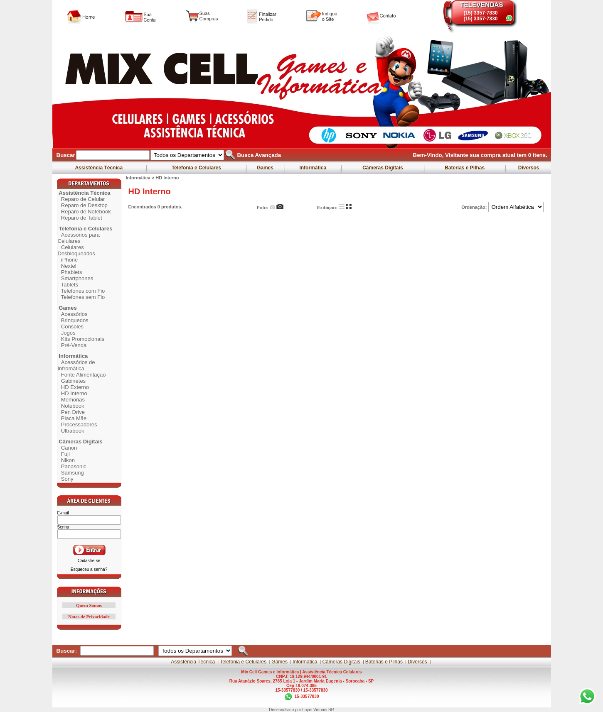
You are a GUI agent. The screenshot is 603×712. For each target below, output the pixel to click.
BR (331, 709)
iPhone (69, 260)
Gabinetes (73, 381)
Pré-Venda (73, 345)
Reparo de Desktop (84, 205)
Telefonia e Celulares (196, 168)
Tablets (69, 284)
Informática (312, 168)
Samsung (72, 473)
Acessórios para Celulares (79, 238)
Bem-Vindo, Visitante (441, 155)
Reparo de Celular (83, 199)
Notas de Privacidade (89, 616)
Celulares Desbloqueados (76, 250)
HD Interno (74, 393)
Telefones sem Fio (83, 297)
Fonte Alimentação (83, 375)
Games (265, 168)
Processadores (79, 424)
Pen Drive (73, 412)
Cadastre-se (89, 560)
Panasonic (73, 466)
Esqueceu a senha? (89, 569)
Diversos (528, 168)
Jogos (68, 333)
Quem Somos (89, 605)
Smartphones (77, 278)
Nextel (68, 266)
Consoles (72, 326)
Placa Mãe (73, 418)
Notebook (72, 406)
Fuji (65, 454)
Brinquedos (75, 320)
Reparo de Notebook (86, 211)
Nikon (68, 460)
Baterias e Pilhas (464, 168)
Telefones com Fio (83, 291)
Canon (69, 448)
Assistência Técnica (99, 168)
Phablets (71, 272)
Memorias (73, 399)
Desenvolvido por (285, 709)
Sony (67, 479)
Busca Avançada (258, 155)
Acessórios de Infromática (76, 365)
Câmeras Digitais (382, 168)
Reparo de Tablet (81, 218)
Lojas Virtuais (315, 709)
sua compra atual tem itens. (508, 155)
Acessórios (74, 314)
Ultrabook (72, 431)
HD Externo (75, 387)
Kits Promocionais (82, 339)
